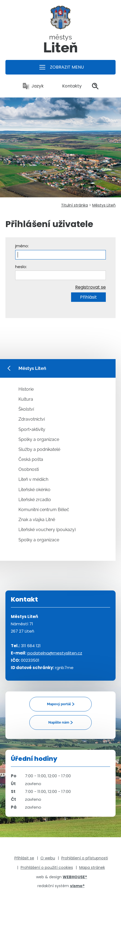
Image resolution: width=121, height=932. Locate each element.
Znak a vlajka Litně (36, 519)
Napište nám (58, 722)
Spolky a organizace (38, 439)
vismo (77, 886)
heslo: (21, 266)
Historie (26, 389)
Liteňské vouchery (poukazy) (47, 529)
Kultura (25, 399)
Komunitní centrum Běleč (43, 509)
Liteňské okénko (34, 489)
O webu (47, 858)
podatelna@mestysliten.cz (54, 653)
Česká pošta (30, 459)
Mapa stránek (92, 867)
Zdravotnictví (31, 419)
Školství (26, 409)
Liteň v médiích (33, 479)
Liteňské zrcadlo (34, 499)
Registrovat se (90, 287)
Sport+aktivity (31, 429)
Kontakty (68, 86)
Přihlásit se (24, 858)
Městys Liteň (104, 205)
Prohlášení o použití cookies (47, 867)
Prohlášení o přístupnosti (84, 858)
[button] (60, 67)
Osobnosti (28, 469)
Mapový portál (59, 704)
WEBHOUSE (75, 877)
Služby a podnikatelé (39, 449)
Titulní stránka (74, 205)
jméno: (22, 246)
